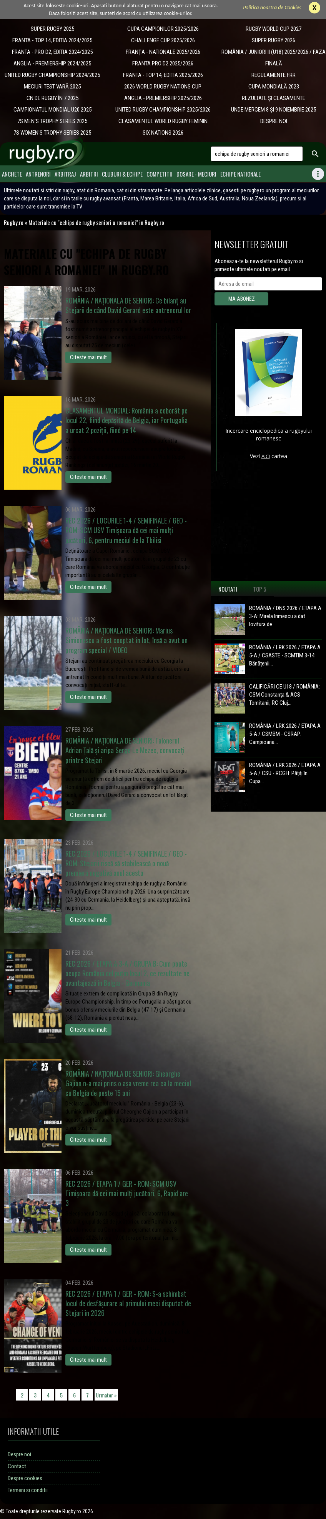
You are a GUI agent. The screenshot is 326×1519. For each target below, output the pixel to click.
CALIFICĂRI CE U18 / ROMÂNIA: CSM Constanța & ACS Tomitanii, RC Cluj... (284, 694)
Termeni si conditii (28, 1490)
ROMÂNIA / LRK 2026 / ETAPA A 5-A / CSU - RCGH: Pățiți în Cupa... (285, 773)
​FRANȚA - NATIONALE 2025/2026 (163, 51)
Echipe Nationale (240, 174)
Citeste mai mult (88, 357)
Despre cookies (25, 1478)
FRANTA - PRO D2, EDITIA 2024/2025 (52, 51)
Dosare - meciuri (196, 174)
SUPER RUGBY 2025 (52, 28)
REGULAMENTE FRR (273, 75)
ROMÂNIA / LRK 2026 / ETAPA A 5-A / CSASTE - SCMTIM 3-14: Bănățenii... (285, 655)
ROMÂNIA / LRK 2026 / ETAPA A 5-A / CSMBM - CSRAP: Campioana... (285, 733)
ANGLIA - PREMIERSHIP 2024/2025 (52, 63)
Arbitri (89, 174)
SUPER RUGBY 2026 (273, 40)
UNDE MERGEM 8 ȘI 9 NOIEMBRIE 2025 (273, 109)
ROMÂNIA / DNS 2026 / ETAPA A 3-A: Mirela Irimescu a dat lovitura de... (285, 616)
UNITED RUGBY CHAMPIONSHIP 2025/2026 (163, 109)
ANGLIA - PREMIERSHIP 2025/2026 (163, 98)
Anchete (12, 174)
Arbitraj (65, 174)
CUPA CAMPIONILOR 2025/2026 (163, 28)
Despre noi (19, 1454)
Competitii (159, 174)
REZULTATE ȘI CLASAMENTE (273, 98)
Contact (17, 1466)
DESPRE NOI (273, 121)
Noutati (227, 589)
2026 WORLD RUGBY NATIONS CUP (162, 86)
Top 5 (259, 589)
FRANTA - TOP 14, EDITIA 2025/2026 (163, 75)
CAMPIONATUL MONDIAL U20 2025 (52, 109)
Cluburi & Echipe (122, 174)
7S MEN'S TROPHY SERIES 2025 (52, 121)
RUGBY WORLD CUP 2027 (273, 28)
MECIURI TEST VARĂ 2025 (52, 86)
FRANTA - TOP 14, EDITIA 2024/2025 (52, 40)
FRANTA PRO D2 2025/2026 (162, 63)
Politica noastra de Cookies (272, 7)
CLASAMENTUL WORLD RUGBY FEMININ (163, 121)
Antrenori (38, 174)
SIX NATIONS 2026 (163, 132)
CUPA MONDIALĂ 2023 (273, 86)
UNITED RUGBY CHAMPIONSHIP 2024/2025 (52, 75)
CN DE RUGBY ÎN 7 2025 (52, 98)
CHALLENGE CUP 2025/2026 (163, 40)
